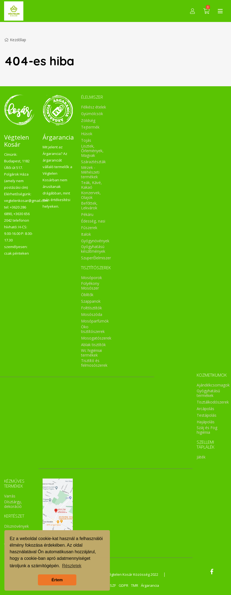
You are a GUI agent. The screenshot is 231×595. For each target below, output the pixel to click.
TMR (134, 585)
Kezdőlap (15, 39)
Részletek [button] (71, 565)
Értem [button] (57, 580)
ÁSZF (112, 585)
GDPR (123, 585)
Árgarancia (150, 585)
